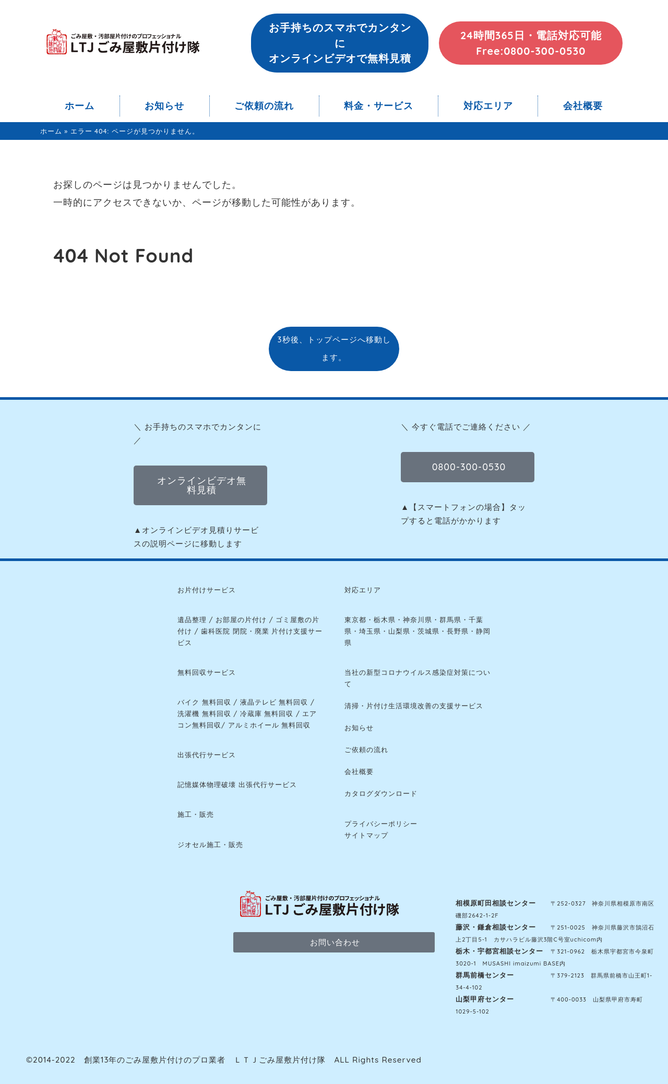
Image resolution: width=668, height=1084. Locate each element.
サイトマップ (366, 835)
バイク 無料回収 (204, 702)
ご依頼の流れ (264, 106)
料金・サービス (378, 106)
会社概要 (583, 106)
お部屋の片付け (241, 619)
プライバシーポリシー (381, 823)
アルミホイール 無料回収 (269, 725)
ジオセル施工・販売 (210, 844)
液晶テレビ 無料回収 (274, 702)
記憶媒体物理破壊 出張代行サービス (237, 784)
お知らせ (164, 106)
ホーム (79, 106)
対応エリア (488, 106)
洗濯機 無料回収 (204, 713)
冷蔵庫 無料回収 (267, 713)
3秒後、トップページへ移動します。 (333, 348)
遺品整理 (192, 619)
